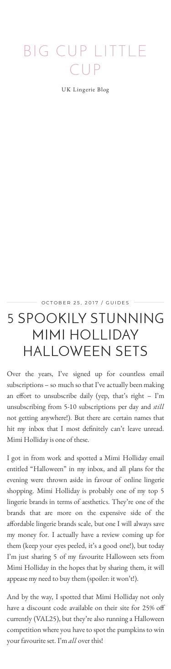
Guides (118, 303)
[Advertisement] (85, 198)
